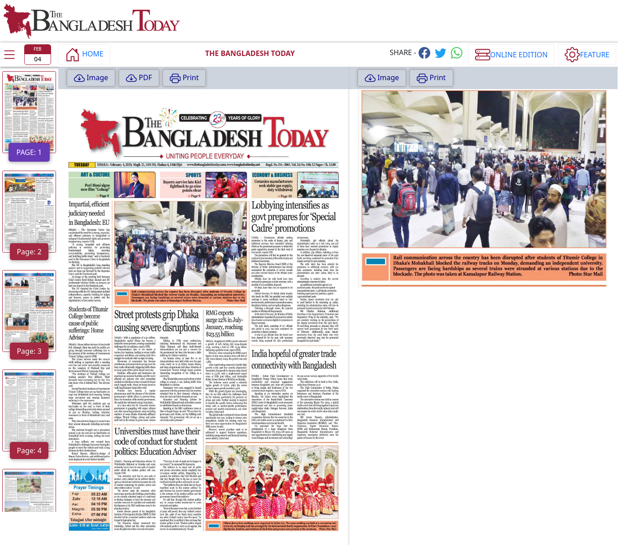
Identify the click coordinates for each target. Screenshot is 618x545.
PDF (139, 78)
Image (91, 78)
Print (184, 78)
